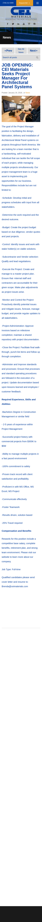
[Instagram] (34, 24)
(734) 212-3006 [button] (8, 3)
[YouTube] (24, 24)
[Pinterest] (29, 24)
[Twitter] (13, 24)
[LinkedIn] (18, 24)
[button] (24, 3)
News (28, 93)
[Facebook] (7, 24)
